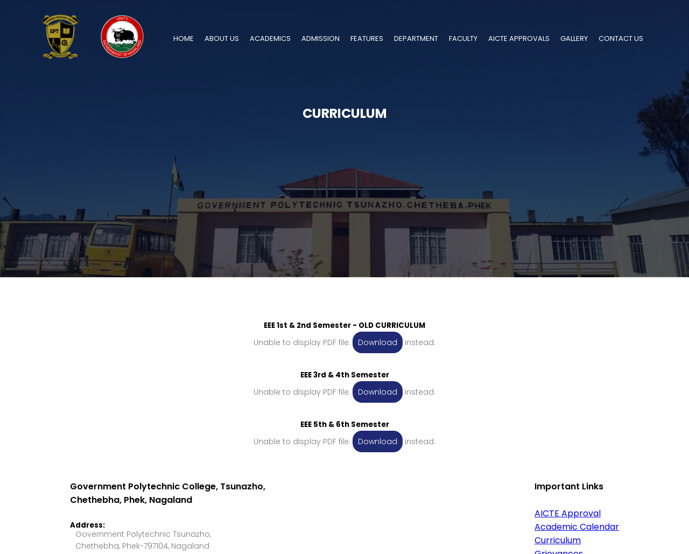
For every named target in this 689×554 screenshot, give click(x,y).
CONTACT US (621, 38)
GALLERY (574, 38)
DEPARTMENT (416, 38)
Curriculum (558, 540)
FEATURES (366, 38)
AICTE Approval (568, 513)
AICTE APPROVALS (519, 38)
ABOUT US (222, 38)
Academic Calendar (577, 527)
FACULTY (463, 38)
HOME (183, 38)
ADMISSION (320, 38)
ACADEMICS (270, 38)
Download (377, 342)
